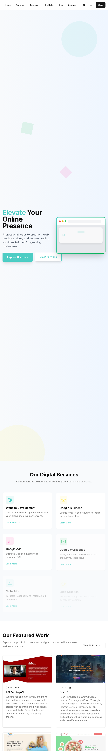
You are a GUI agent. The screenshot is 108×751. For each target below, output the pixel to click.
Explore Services (17, 257)
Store (100, 5)
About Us (20, 5)
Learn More (13, 523)
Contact (72, 5)
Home (8, 5)
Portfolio (49, 5)
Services (35, 5)
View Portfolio (48, 256)
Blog (61, 5)
